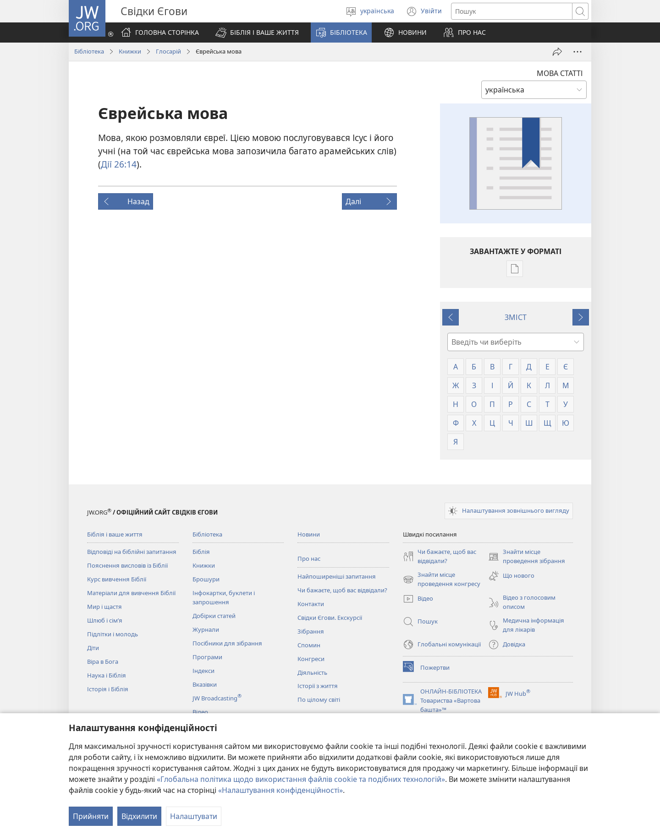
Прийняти (91, 816)
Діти (93, 648)
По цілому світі (318, 699)
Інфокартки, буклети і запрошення (223, 597)
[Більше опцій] (577, 52)
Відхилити (139, 816)
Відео (200, 712)
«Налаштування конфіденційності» (280, 790)
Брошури (206, 579)
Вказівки (204, 684)
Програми (207, 657)
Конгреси (310, 659)
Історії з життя (317, 686)
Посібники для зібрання (227, 643)
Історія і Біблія (107, 689)
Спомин (308, 645)
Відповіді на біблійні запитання (131, 552)
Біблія (201, 552)
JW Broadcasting (217, 698)
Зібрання (310, 631)
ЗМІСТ (516, 317)
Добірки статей (214, 616)
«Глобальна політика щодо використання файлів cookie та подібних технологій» (301, 779)
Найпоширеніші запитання (336, 576)
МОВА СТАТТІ (560, 73)
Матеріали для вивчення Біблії (131, 593)
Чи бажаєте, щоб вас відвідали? (342, 590)
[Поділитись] (557, 52)
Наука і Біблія (106, 675)
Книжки (130, 51)
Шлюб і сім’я (104, 620)
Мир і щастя (104, 606)
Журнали (205, 629)
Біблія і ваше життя (115, 534)
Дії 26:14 (119, 164)
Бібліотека (89, 51)
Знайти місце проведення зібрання (526, 557)
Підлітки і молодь (112, 634)
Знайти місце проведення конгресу (441, 579)
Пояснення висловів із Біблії (127, 565)
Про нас (308, 558)
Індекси (203, 671)
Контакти (310, 604)
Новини (308, 534)
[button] (257, 32)
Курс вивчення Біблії (116, 579)
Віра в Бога (102, 661)
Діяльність (312, 672)
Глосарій (168, 51)
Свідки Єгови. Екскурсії (329, 617)
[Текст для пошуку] (511, 11)
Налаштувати (193, 816)
